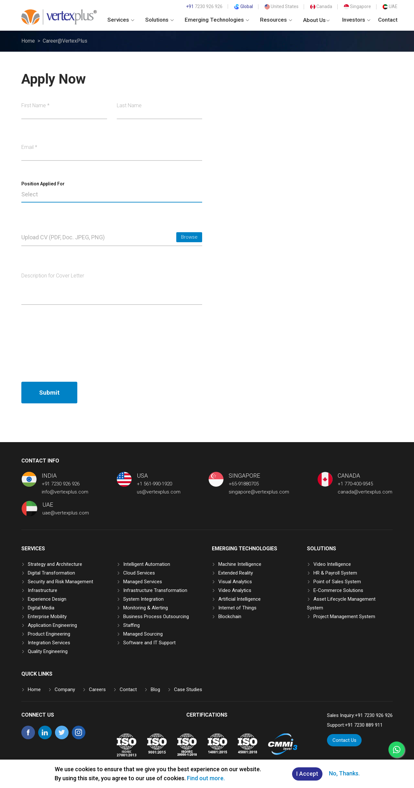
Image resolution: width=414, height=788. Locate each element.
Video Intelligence (332, 564)
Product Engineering (49, 634)
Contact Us (344, 740)
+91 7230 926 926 (61, 484)
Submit (49, 392)
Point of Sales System (337, 582)
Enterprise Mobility (47, 616)
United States (282, 6)
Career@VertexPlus (65, 41)
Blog (155, 689)
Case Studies (188, 689)
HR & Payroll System (335, 573)
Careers (97, 689)
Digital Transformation (51, 573)
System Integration (143, 599)
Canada (321, 6)
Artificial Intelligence (239, 599)
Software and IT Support (149, 643)
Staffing (131, 625)
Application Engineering (52, 625)
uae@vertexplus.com (65, 513)
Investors (356, 19)
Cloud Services (139, 573)
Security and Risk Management (60, 582)
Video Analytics (234, 590)
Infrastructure (42, 590)
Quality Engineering (48, 651)
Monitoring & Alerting (145, 608)
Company (65, 689)
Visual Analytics (235, 582)
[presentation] (70, 343)
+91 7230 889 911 (364, 725)
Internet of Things (237, 608)
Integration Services (49, 643)
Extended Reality (235, 573)
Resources (276, 19)
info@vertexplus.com (65, 492)
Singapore (357, 6)
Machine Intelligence (239, 564)
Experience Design (47, 599)
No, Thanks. (344, 773)
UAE (390, 6)
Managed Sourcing (143, 634)
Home (28, 41)
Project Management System (344, 616)
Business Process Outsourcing (156, 616)
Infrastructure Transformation (155, 590)
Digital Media (41, 608)
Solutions (159, 19)
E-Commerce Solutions (338, 590)
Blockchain (229, 616)
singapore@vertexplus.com (259, 492)
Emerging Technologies (217, 19)
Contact (388, 19)
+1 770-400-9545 (355, 484)
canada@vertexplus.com (365, 492)
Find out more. (206, 778)
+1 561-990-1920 (154, 484)
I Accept (307, 774)
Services (120, 19)
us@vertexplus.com (158, 492)
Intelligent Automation (146, 564)
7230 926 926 (204, 6)
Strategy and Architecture (55, 564)
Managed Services (142, 582)
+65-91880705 (244, 484)
